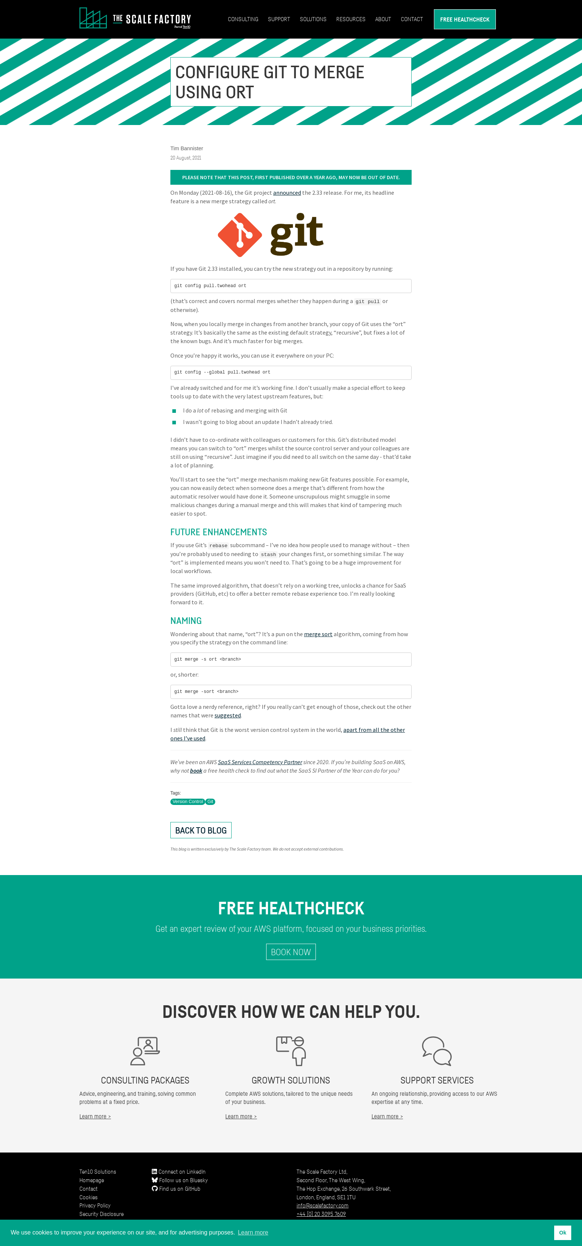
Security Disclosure (101, 1213)
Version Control (188, 800)
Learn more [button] (253, 1232)
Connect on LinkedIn (179, 1170)
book (196, 769)
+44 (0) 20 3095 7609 (321, 1213)
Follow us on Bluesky (180, 1179)
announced (287, 192)
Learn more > (95, 1116)
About (383, 19)
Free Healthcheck (465, 19)
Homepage (91, 1179)
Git (210, 800)
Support (279, 19)
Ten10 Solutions (97, 1170)
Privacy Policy (95, 1205)
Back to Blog (201, 829)
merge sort (318, 633)
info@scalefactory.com (323, 1205)
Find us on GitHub (176, 1187)
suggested (228, 715)
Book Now (291, 951)
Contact (412, 19)
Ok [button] (562, 1233)
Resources (351, 19)
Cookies (88, 1196)
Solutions (313, 19)
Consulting (243, 19)
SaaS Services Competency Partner (260, 761)
